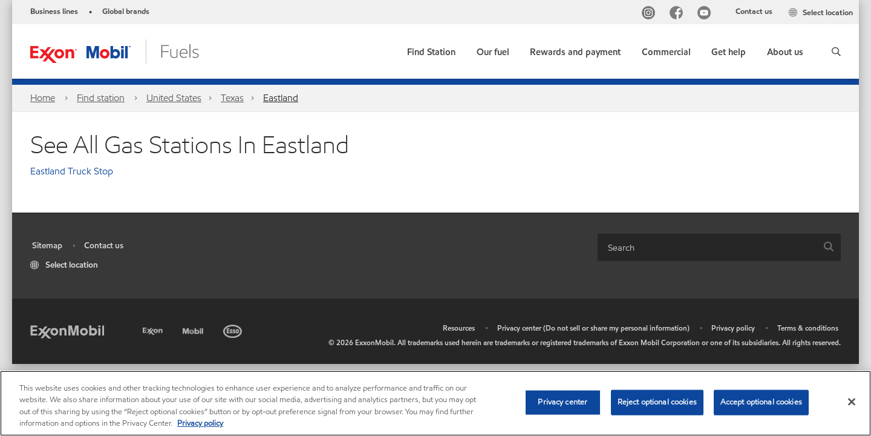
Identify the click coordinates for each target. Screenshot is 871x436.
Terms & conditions (807, 328)
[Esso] (233, 329)
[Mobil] (194, 329)
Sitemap (47, 245)
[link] (431, 49)
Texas (232, 97)
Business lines (54, 11)
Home (42, 97)
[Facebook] (679, 14)
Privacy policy (733, 328)
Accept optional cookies (761, 402)
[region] (435, 403)
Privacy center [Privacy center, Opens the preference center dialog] (562, 402)
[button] (836, 51)
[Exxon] (154, 329)
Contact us (754, 11)
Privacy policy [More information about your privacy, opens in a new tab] (200, 423)
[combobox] (719, 247)
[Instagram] (651, 14)
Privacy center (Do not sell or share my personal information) (593, 328)
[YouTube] (706, 14)
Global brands (125, 11)
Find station (101, 97)
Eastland (280, 97)
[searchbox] (707, 247)
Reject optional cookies (657, 402)
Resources (459, 328)
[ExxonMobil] (67, 331)
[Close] (851, 401)
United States (173, 97)
